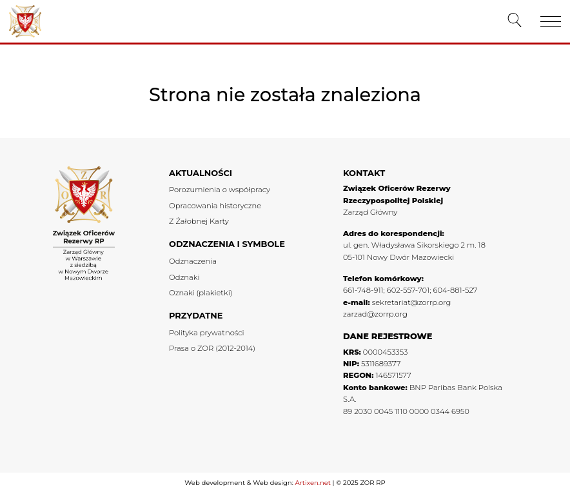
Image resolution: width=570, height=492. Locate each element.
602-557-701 (408, 290)
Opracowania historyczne (215, 205)
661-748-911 (363, 290)
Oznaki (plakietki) (200, 292)
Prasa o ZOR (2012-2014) (212, 348)
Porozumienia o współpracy (219, 189)
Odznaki (184, 277)
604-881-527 (455, 290)
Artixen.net (312, 482)
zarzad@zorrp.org (375, 314)
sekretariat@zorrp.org (411, 302)
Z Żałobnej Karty (199, 221)
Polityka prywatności (206, 332)
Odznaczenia (193, 261)
